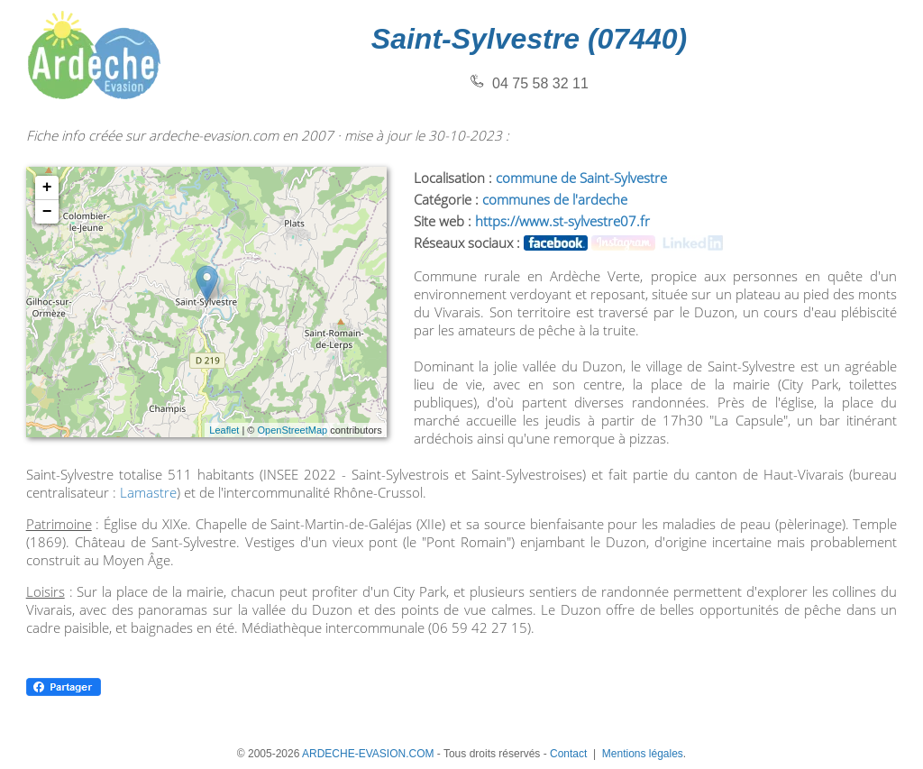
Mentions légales (642, 753)
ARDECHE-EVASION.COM (368, 753)
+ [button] (47, 187)
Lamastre (148, 492)
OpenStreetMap (292, 430)
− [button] (47, 212)
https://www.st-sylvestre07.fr (562, 221)
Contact (568, 753)
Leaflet (224, 430)
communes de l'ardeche (554, 199)
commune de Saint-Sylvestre (581, 178)
